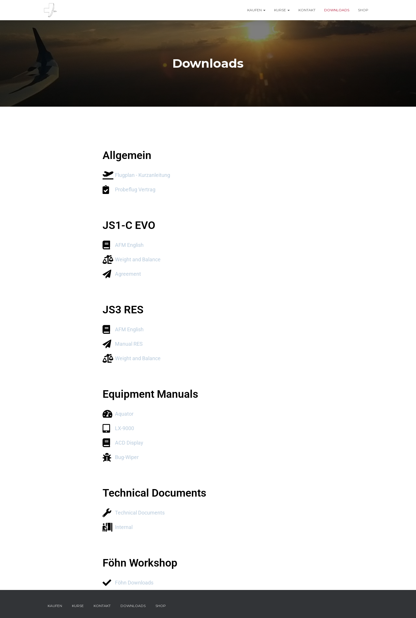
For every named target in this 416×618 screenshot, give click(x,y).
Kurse (282, 10)
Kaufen (256, 10)
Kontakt (306, 10)
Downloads (336, 10)
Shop (363, 10)
